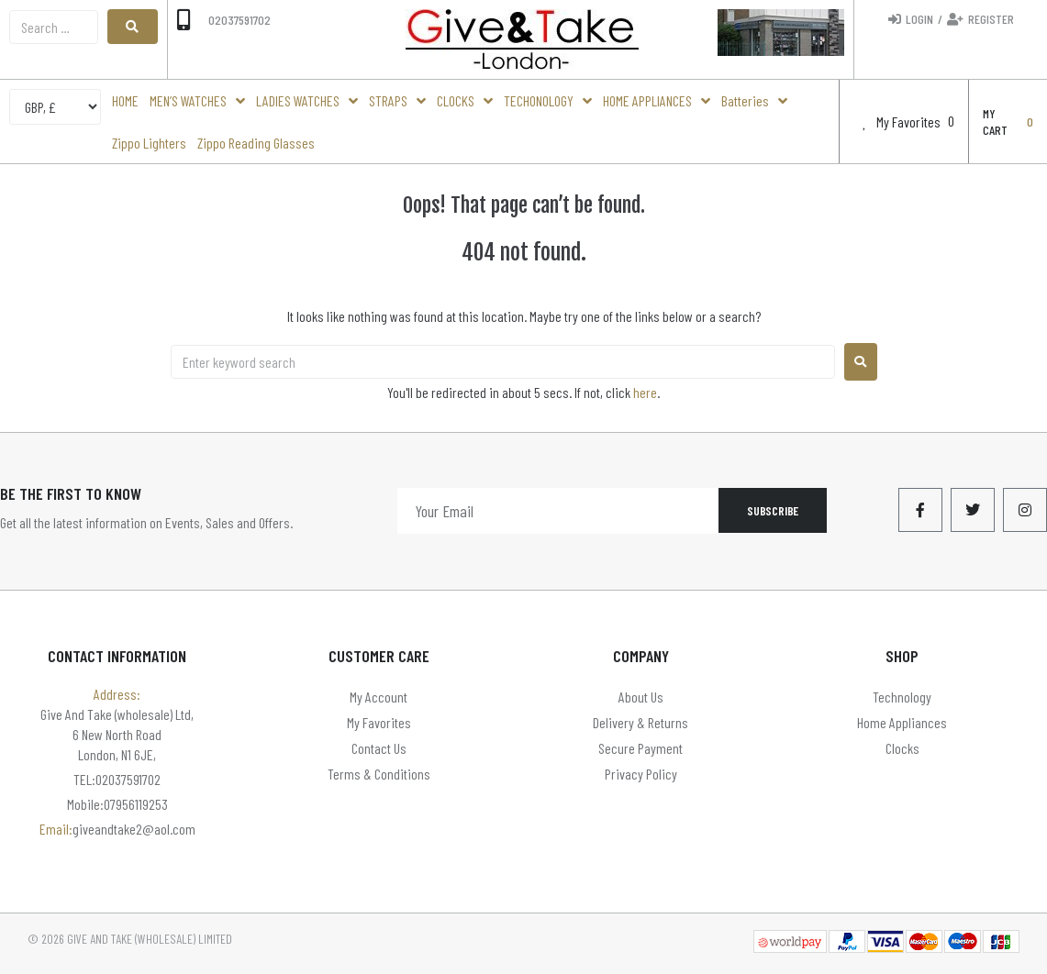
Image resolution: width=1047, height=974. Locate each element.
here (645, 392)
